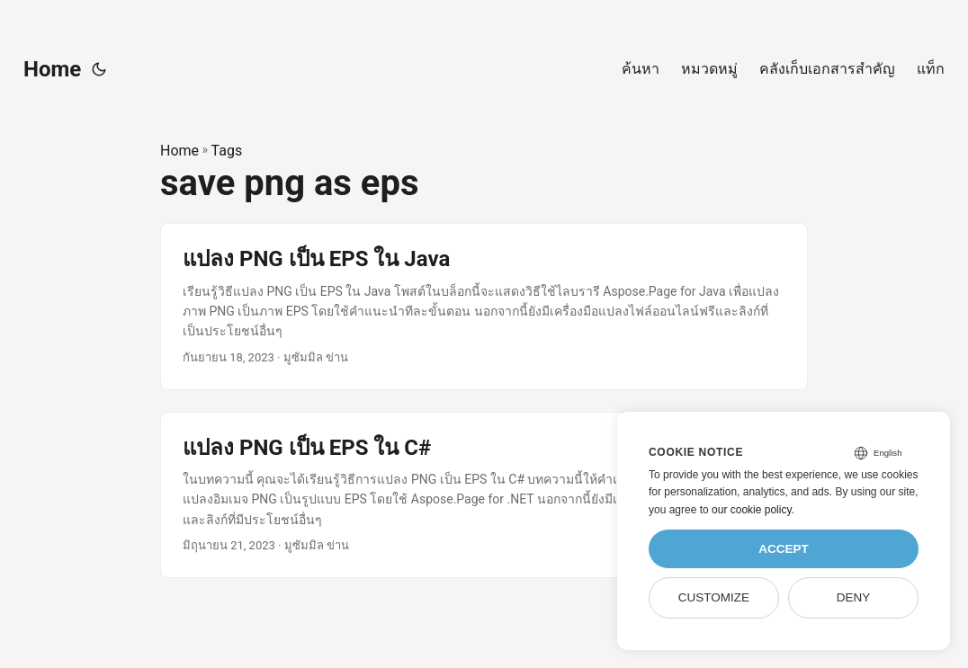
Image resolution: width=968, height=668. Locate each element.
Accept (783, 549)
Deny (854, 597)
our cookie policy (752, 509)
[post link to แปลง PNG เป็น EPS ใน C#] (484, 495)
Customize (713, 597)
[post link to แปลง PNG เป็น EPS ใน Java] (484, 306)
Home (52, 69)
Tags (227, 150)
